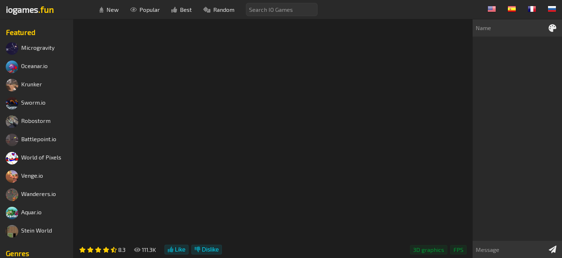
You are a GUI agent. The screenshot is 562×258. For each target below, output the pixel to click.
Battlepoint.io (31, 140)
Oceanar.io (27, 67)
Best (181, 9)
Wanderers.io (31, 194)
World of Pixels (33, 158)
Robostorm (28, 121)
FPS (458, 249)
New (109, 9)
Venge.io (24, 176)
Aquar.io (24, 213)
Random (218, 9)
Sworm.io (26, 103)
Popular (145, 9)
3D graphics (428, 249)
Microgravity (30, 48)
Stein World (29, 231)
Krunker (24, 85)
